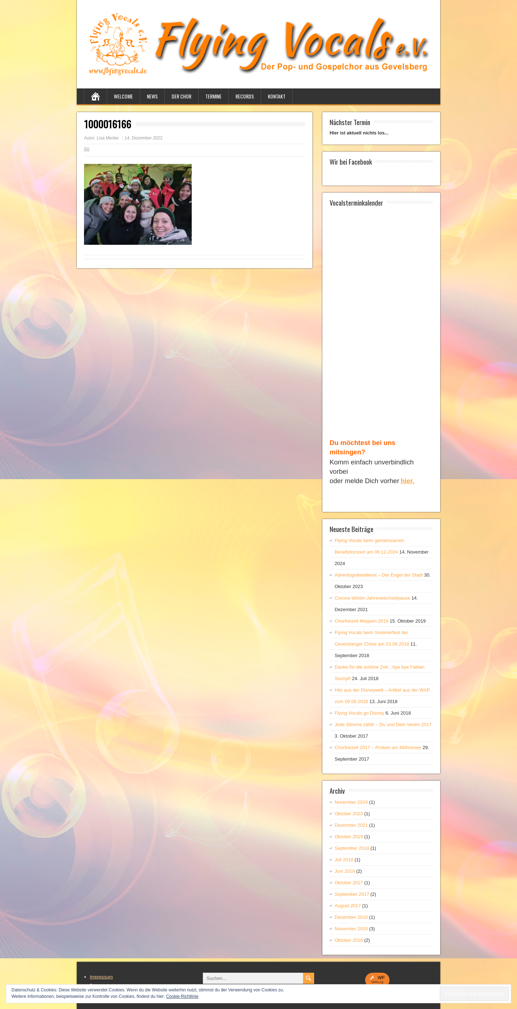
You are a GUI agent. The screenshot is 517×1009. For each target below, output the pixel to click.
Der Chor (181, 96)
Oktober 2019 (349, 836)
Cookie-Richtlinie (182, 996)
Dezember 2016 (351, 917)
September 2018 (352, 848)
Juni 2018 (345, 871)
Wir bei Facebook (351, 161)
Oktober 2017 (349, 882)
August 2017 (348, 905)
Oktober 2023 (349, 813)
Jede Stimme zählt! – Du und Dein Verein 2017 (383, 724)
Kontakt (276, 96)
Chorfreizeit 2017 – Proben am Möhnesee (378, 747)
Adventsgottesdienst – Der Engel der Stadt (379, 575)
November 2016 (351, 928)
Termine (213, 96)
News (152, 96)
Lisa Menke (107, 138)
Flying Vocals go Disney (359, 713)
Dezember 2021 (351, 825)
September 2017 (352, 894)
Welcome (123, 96)
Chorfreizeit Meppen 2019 (361, 621)
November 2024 (351, 802)
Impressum (101, 977)
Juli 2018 (344, 859)
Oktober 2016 (349, 940)
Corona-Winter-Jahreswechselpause (372, 598)
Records (245, 96)
